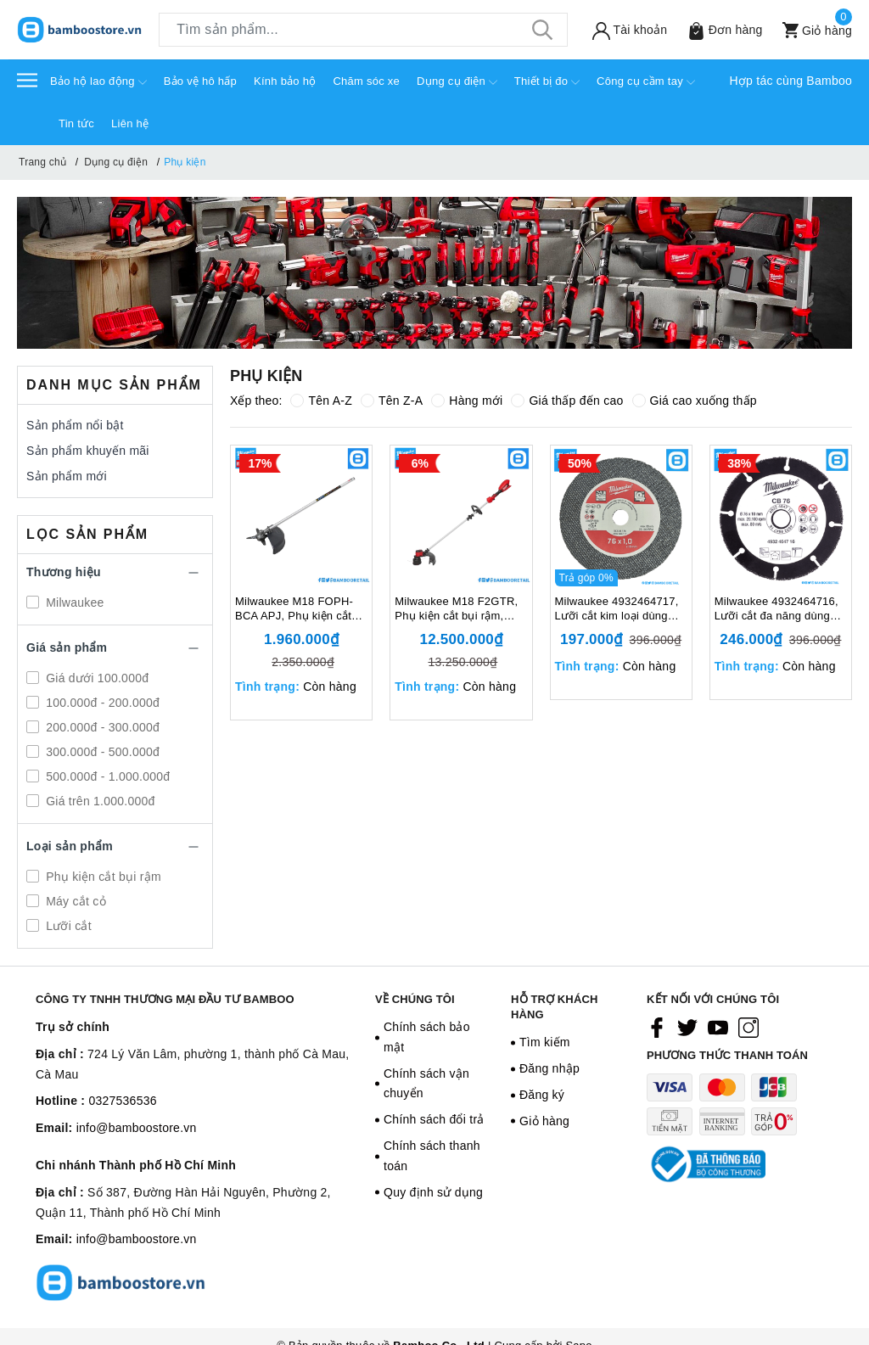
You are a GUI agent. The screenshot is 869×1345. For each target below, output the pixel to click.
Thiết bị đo (547, 82)
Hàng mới (466, 400)
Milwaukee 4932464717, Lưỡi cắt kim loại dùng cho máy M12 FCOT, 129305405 (617, 609)
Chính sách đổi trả (434, 1119)
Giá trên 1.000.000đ (98, 801)
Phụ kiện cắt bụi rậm (101, 876)
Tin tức (76, 123)
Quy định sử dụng (433, 1192)
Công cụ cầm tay (646, 82)
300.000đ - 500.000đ (101, 752)
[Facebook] (657, 1027)
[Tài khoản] (626, 30)
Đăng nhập (549, 1068)
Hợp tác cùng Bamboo (791, 80)
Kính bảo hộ (285, 81)
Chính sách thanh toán (432, 1156)
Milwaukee (73, 602)
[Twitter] (687, 1027)
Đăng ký (541, 1094)
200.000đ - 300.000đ (101, 727)
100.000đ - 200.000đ (101, 702)
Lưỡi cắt (67, 926)
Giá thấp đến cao (567, 400)
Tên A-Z (321, 400)
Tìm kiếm (544, 1042)
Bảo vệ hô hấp (200, 81)
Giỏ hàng (544, 1121)
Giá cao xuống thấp (694, 400)
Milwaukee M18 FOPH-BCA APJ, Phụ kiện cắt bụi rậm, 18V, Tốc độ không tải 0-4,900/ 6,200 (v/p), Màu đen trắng (297, 609)
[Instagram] (748, 1027)
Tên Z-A (392, 400)
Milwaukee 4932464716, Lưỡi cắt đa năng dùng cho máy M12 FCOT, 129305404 (776, 609)
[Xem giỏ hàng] (814, 30)
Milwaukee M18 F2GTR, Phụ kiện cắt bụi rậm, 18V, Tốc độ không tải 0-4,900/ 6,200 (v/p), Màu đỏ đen (457, 609)
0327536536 (122, 1100)
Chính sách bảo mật (427, 1037)
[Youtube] (718, 1027)
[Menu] (27, 79)
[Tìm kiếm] (542, 29)
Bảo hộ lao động (98, 82)
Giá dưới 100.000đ (95, 678)
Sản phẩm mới (66, 476)
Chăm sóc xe (366, 81)
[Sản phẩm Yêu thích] (721, 30)
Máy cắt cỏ (74, 901)
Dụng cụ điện (457, 82)
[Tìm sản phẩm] (363, 30)
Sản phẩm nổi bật (75, 425)
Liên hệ (130, 123)
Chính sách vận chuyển (426, 1084)
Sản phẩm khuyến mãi (87, 450)
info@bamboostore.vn (136, 1128)
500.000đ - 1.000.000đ (106, 776)
